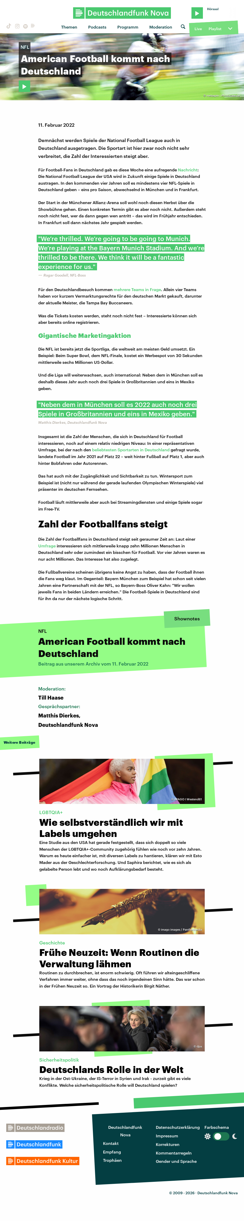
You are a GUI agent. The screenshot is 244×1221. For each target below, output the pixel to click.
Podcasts (97, 26)
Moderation (160, 26)
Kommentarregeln (174, 1152)
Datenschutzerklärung (178, 1127)
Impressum (167, 1135)
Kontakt (111, 1143)
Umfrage (47, 545)
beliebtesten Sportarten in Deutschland (131, 449)
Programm (127, 26)
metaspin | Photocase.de (223, 95)
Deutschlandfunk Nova (125, 1131)
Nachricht (187, 169)
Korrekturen (167, 1144)
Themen (69, 26)
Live (198, 28)
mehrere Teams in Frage (137, 289)
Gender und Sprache (176, 1161)
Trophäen (112, 1160)
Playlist (215, 28)
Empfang (112, 1151)
